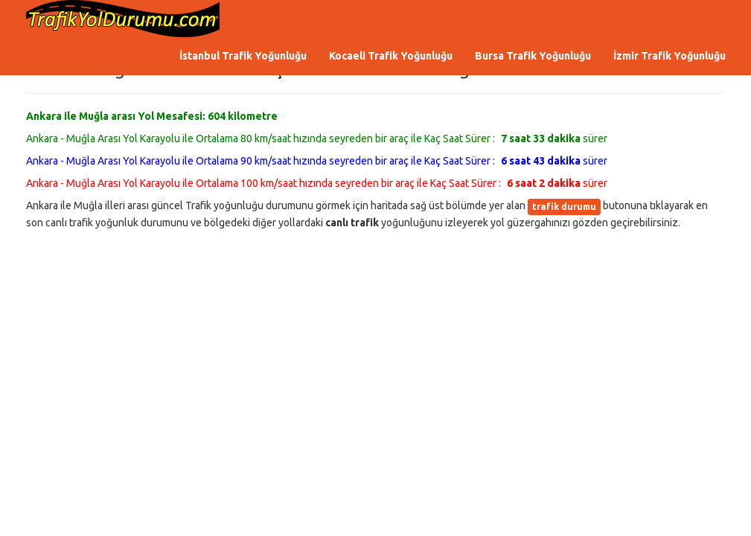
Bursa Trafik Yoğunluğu (533, 56)
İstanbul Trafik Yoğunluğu (243, 56)
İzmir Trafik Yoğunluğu (669, 56)
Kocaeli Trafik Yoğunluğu (391, 56)
